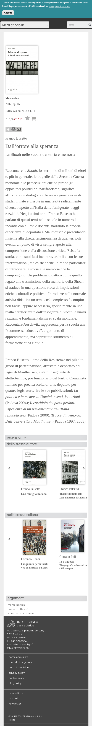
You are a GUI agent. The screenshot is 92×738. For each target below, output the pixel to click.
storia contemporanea (21, 613)
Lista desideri (27, 119)
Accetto (8, 12)
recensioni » (16, 437)
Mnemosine (12, 98)
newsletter (15, 703)
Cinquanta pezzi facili (37, 565)
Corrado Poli (67, 557)
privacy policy (17, 672)
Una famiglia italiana (34, 493)
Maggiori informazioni (59, 6)
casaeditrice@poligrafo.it (21, 644)
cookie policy (16, 678)
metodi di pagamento (21, 662)
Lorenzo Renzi (30, 559)
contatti (13, 698)
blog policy (15, 683)
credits (12, 720)
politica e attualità (18, 609)
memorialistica (16, 604)
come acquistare (18, 656)
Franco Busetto (16, 138)
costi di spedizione (19, 667)
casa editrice (16, 693)
